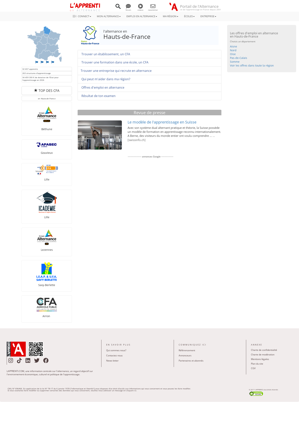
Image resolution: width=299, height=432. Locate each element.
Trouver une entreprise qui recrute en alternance (116, 71)
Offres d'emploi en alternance (102, 87)
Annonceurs (185, 355)
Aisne (233, 46)
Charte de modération (262, 354)
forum (128, 8)
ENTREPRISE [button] (208, 16)
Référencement (187, 350)
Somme (235, 61)
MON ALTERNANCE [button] (109, 16)
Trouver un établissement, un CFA (105, 54)
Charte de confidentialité (264, 350)
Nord (233, 50)
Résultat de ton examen (98, 96)
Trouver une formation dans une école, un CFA (114, 62)
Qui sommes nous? (116, 350)
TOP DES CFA (46, 90)
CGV (253, 368)
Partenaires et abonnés (191, 360)
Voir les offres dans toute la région (252, 65)
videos (140, 8)
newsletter (153, 8)
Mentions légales (260, 359)
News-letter (112, 360)
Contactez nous (114, 355)
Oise (233, 54)
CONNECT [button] (83, 16)
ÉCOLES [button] (189, 16)
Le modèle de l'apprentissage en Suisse (162, 122)
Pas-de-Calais (238, 58)
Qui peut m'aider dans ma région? (105, 79)
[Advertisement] (150, 201)
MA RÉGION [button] (170, 16)
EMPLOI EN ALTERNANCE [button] (141, 16)
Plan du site (257, 363)
